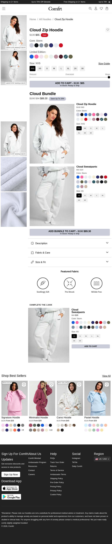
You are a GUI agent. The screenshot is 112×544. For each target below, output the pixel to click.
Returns (53, 466)
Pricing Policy (55, 487)
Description (69, 243)
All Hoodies (45, 19)
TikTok (74, 462)
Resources (32, 466)
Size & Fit (69, 262)
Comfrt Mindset (34, 458)
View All (106, 376)
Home (33, 19)
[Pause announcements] (109, 2)
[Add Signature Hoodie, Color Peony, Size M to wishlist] (24, 384)
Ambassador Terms (58, 474)
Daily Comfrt (77, 466)
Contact (31, 470)
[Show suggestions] (102, 459)
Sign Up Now (11, 474)
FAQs (52, 458)
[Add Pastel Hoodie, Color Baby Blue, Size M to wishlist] (107, 384)
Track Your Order (57, 462)
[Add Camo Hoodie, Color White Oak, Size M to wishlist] (79, 384)
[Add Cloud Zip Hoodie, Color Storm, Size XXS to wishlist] (108, 30)
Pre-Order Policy (57, 482)
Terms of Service (57, 470)
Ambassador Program (37, 462)
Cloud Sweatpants (86, 166)
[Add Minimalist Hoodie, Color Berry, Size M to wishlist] (51, 384)
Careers (31, 474)
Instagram (76, 458)
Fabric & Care (69, 253)
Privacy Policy (56, 491)
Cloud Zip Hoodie (86, 104)
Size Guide (104, 63)
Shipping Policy (56, 479)
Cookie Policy (55, 495)
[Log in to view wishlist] (101, 8)
